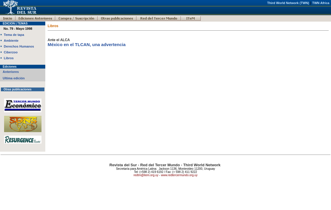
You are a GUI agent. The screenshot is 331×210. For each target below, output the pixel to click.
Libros (9, 58)
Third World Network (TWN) (288, 3)
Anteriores (11, 72)
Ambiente (11, 40)
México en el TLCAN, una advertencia (87, 44)
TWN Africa (321, 3)
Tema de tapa (14, 34)
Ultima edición (14, 78)
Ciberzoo (11, 52)
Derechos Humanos (19, 46)
